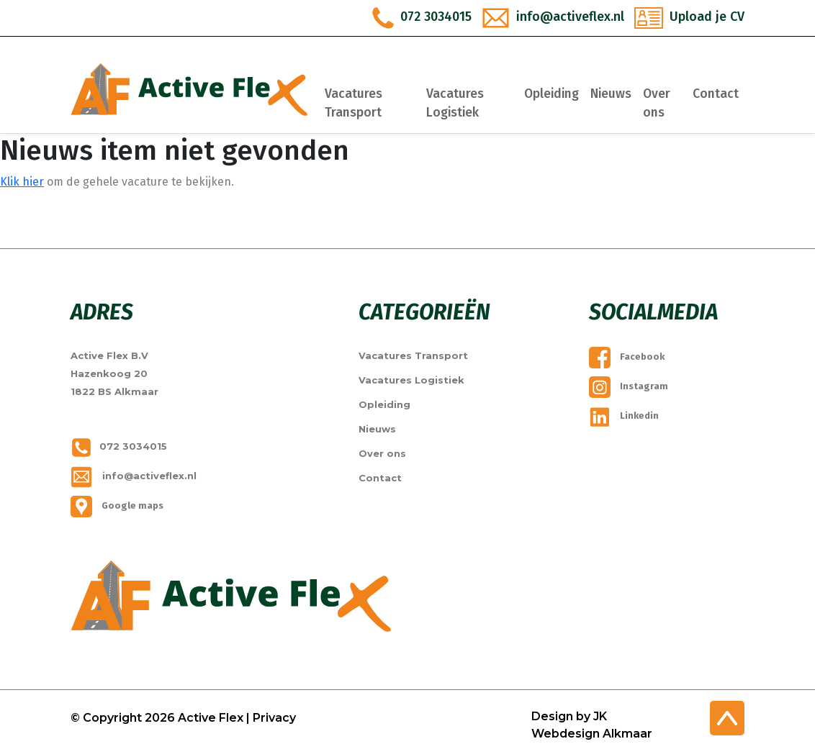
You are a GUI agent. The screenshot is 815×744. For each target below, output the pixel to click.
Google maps (117, 505)
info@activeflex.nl (134, 475)
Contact (716, 93)
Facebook (627, 356)
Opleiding (555, 93)
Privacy (274, 718)
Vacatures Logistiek (466, 103)
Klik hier (22, 182)
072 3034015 (119, 446)
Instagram (628, 386)
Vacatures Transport (373, 103)
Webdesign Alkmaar (591, 733)
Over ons (660, 103)
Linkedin (624, 415)
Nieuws (614, 93)
